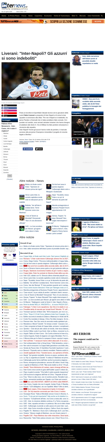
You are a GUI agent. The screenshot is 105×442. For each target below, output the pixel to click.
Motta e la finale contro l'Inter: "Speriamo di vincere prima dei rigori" (33, 187)
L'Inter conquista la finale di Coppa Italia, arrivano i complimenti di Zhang (49, 326)
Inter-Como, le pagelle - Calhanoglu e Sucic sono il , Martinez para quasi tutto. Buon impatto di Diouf (92, 243)
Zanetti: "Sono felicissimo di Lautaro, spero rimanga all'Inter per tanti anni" (50, 367)
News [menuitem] (30, 16)
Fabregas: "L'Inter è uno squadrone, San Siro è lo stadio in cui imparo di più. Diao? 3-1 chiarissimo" (59, 307)
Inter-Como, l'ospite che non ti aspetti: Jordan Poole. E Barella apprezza (49, 384)
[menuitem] (101, 16)
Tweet (39, 149)
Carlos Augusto (8, 141)
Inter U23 (75, 289)
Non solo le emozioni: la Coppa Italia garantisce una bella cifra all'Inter (49, 345)
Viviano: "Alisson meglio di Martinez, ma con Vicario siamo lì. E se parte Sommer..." (53, 413)
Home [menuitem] (4, 16)
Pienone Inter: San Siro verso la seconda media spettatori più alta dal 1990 (50, 321)
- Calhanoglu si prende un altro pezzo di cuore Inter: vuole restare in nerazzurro (54, 406)
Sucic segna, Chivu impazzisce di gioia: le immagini (44, 389)
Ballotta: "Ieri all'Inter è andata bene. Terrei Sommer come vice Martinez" (49, 283)
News (26, 139)
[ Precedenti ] (9, 260)
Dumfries (6, 172)
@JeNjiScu (43, 141)
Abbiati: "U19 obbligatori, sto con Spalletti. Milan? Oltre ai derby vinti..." (48, 386)
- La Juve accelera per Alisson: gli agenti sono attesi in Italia (33, 228)
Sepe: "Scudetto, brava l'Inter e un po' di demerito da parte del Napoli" (49, 280)
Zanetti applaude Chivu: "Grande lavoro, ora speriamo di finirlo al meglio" (50, 353)
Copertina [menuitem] (38, 16)
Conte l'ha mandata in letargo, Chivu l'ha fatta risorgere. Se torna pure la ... (54, 319)
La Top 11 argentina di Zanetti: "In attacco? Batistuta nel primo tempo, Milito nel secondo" (55, 358)
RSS (72, 430)
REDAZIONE (43, 430)
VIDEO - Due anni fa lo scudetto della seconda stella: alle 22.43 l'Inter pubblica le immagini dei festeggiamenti (91, 104)
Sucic (5, 164)
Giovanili (75, 252)
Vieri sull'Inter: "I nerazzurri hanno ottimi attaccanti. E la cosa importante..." (50, 341)
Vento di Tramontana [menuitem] (62, 16)
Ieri (77, 182)
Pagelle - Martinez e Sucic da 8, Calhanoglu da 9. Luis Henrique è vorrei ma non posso (56, 411)
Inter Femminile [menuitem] (94, 16)
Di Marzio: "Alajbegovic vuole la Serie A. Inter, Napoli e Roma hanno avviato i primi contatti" (56, 302)
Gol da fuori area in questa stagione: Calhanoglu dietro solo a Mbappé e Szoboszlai (53, 263)
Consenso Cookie (47, 426)
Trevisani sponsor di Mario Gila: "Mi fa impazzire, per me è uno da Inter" (49, 312)
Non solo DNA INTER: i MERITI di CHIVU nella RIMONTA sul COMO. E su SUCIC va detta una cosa (62, 382)
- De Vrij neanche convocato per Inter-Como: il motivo (45, 391)
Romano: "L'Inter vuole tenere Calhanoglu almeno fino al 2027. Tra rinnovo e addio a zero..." (57, 259)
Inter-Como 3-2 (79, 134)
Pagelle (75, 235)
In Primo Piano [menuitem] (13, 16)
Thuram (6, 159)
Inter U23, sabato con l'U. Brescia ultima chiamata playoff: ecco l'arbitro (49, 275)
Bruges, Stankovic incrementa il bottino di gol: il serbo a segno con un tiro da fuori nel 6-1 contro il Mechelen (62, 271)
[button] (9, 175)
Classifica (6, 289)
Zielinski (6, 151)
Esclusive (76, 219)
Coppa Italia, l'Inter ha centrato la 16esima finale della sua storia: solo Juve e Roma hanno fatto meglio (60, 273)
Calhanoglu (7, 149)
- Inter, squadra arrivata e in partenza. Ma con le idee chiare (47, 403)
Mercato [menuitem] (82, 16)
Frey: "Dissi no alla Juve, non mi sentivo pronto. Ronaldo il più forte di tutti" (50, 377)
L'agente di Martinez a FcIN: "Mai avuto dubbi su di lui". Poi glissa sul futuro (51, 365)
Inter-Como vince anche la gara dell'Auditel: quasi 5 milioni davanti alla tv (50, 370)
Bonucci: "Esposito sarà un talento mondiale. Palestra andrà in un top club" (50, 350)
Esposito (6, 170)
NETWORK (34, 430)
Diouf (5, 162)
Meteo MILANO (9, 264)
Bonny (5, 157)
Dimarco (6, 154)
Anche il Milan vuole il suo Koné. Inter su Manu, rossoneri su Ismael (47, 331)
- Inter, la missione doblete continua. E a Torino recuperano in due (49, 401)
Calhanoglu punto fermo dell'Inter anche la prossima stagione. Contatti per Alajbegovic (54, 360)
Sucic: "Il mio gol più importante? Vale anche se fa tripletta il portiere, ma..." (50, 396)
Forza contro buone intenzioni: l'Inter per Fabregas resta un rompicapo (49, 287)
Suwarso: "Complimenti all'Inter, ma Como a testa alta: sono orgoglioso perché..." (53, 399)
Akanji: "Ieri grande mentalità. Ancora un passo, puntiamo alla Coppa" (48, 355)
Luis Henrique (8, 144)
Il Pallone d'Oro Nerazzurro (82, 270)
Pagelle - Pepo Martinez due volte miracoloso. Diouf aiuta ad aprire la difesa (53, 415)
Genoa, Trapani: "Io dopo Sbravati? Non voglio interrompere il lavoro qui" (50, 297)
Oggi (73, 182)
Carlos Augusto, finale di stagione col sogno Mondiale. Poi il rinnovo (48, 336)
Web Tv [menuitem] (74, 16)
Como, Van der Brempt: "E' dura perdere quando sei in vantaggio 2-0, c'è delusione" (54, 285)
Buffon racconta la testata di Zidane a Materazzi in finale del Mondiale (48, 316)
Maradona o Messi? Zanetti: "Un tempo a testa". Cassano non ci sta (48, 324)
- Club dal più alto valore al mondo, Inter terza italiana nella (50, 329)
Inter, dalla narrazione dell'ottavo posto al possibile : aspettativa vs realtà (52, 248)
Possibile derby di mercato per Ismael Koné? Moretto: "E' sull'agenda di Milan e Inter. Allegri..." (57, 309)
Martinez (6, 133)
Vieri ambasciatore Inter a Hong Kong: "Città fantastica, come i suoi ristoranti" (51, 343)
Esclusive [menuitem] (48, 16)
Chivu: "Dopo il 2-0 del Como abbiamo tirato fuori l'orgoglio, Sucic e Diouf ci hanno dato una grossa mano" (62, 314)
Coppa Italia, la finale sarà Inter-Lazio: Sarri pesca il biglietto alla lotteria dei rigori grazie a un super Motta (61, 256)
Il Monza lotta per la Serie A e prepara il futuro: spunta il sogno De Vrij (48, 338)
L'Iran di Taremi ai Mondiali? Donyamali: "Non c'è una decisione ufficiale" (49, 295)
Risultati (9, 179)
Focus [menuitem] (24, 16)
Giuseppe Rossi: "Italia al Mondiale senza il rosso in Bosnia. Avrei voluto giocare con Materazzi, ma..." (60, 394)
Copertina (76, 95)
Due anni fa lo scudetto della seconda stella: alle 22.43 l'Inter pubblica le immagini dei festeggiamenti (62, 266)
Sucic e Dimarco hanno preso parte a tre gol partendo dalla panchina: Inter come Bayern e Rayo (58, 268)
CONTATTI (60, 430)
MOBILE (67, 430)
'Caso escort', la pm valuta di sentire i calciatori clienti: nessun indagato (49, 292)
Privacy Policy (58, 426)
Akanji (5, 136)
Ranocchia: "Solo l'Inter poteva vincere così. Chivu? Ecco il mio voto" (48, 418)
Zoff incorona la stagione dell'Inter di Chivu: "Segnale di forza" (46, 374)
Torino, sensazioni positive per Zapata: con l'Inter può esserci (45, 379)
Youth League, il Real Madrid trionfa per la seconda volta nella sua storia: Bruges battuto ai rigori (91, 260)
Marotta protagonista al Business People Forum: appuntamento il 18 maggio (51, 290)
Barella (6, 146)
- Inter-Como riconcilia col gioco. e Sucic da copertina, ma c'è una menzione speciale (58, 408)
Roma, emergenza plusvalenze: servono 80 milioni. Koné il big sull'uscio (49, 362)
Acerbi (5, 138)
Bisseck (6, 167)
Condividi (28, 149)
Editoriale (75, 53)
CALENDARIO (52, 430)
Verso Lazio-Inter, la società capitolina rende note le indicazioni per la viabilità (51, 278)
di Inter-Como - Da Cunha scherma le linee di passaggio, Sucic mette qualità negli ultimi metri (62, 333)
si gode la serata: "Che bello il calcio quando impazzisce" (46, 372)
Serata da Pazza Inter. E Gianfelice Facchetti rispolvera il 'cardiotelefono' (50, 348)
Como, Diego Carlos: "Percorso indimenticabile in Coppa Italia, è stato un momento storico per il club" (60, 261)
